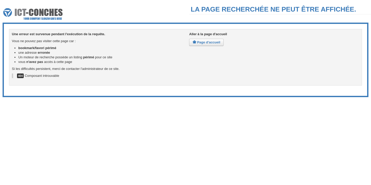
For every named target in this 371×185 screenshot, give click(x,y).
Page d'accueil (206, 42)
